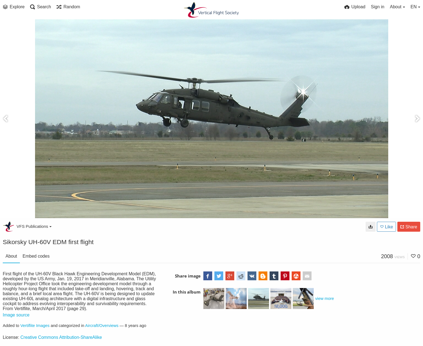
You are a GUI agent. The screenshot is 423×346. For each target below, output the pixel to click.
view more (324, 298)
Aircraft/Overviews (102, 325)
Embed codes (36, 256)
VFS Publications (34, 226)
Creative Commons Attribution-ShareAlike (61, 337)
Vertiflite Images (35, 325)
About (11, 256)
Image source (16, 315)
